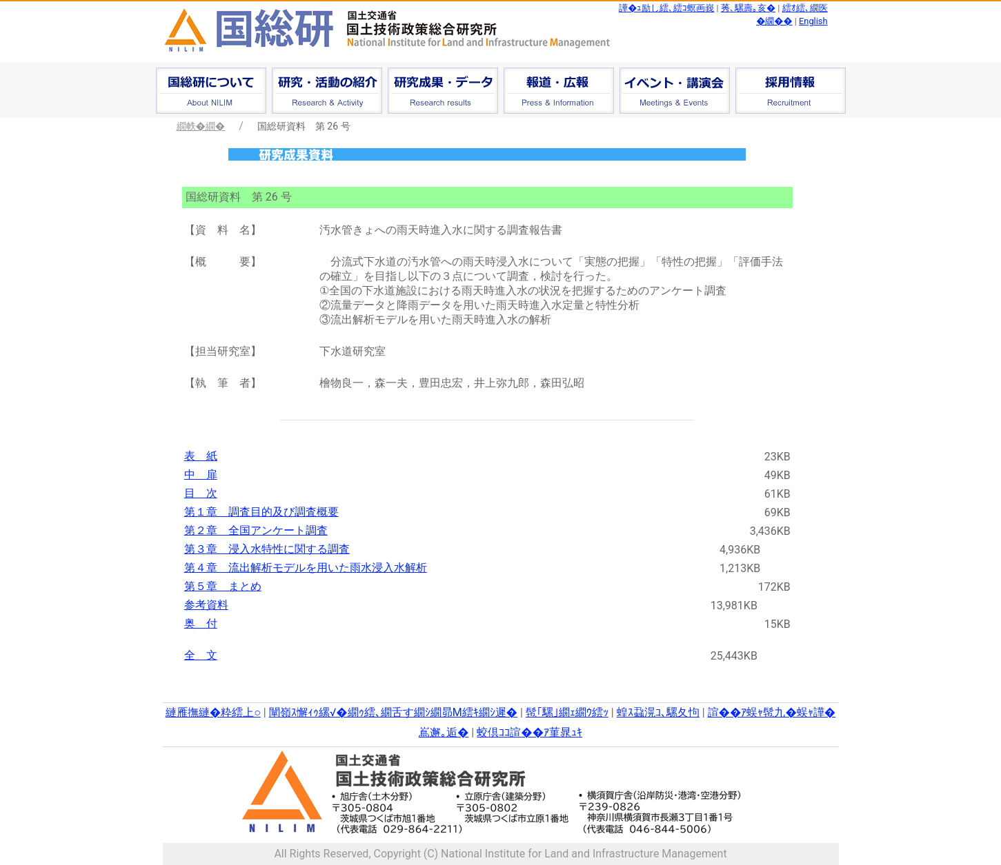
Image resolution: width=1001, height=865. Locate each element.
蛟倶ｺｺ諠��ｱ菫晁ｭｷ (529, 732)
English (813, 21)
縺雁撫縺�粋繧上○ (213, 712)
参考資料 (206, 604)
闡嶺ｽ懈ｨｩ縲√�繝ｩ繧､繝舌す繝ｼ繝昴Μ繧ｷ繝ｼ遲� (393, 712)
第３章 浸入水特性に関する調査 (267, 549)
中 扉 (200, 474)
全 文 (200, 655)
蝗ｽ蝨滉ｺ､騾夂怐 (658, 712)
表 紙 (200, 455)
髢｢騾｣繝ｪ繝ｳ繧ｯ (567, 712)
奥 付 (200, 623)
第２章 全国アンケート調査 (256, 530)
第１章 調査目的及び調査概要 (261, 511)
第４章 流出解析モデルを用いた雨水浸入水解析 (305, 567)
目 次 (200, 493)
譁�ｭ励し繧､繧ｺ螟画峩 (666, 8)
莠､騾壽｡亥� (748, 8)
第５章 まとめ (222, 586)
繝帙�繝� (201, 126)
